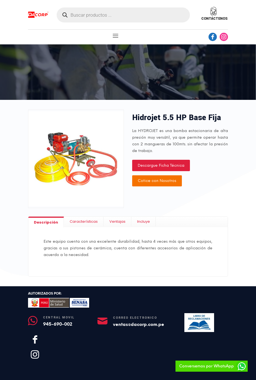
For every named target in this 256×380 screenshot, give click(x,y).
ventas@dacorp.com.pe (138, 324)
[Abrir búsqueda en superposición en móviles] (123, 15)
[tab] (46, 222)
